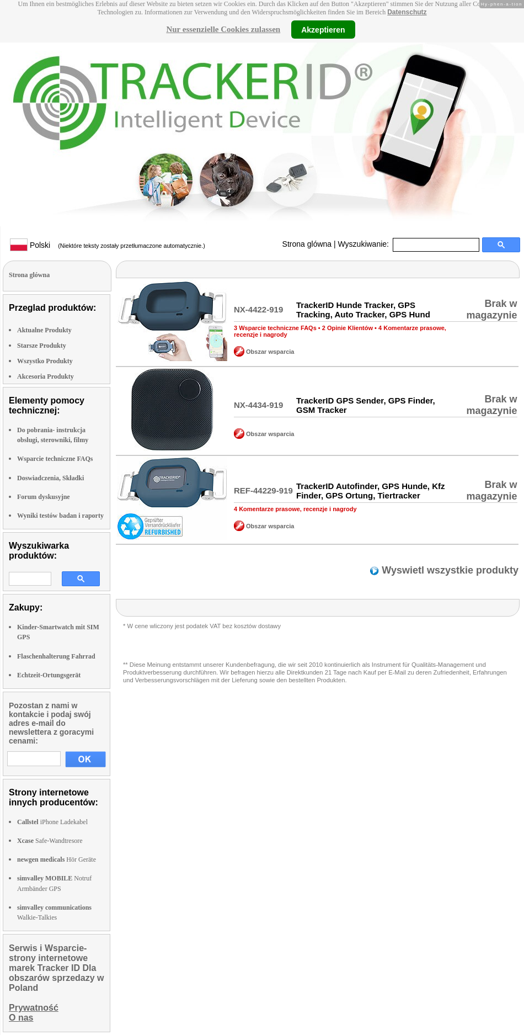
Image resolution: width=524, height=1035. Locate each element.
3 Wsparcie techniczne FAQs (275, 328)
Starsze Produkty (41, 345)
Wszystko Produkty (45, 361)
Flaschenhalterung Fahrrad (56, 656)
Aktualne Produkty (44, 330)
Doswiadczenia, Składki (50, 478)
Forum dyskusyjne (43, 497)
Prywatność (33, 1007)
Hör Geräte (56, 859)
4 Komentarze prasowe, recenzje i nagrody (295, 509)
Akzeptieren (323, 29)
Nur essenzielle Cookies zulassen (223, 29)
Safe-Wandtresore (50, 841)
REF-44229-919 (263, 490)
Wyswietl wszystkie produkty (448, 570)
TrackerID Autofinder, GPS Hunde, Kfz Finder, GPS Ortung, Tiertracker (370, 490)
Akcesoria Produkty (45, 376)
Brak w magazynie (491, 309)
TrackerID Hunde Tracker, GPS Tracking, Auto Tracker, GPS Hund (363, 309)
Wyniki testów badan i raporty (60, 515)
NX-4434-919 (258, 405)
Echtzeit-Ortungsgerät (49, 675)
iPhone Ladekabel (52, 822)
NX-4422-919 (258, 309)
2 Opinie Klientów (347, 328)
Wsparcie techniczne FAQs (55, 459)
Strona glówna (307, 244)
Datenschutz (406, 12)
